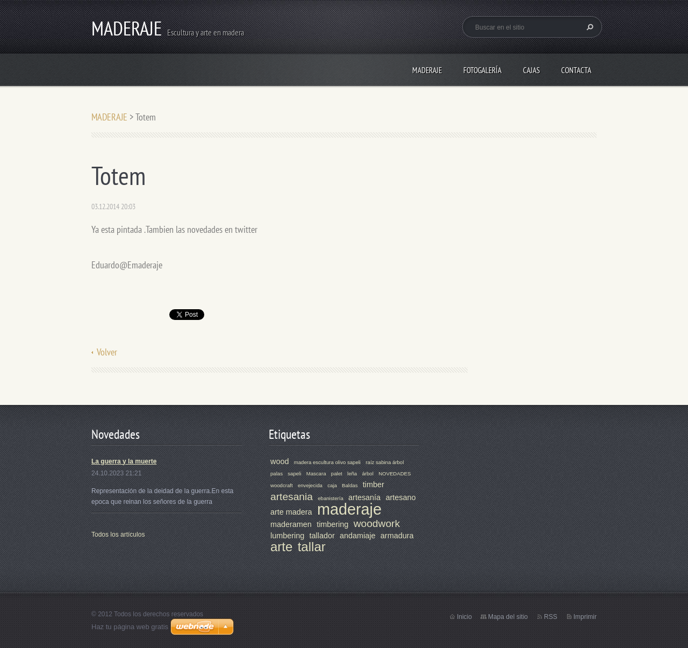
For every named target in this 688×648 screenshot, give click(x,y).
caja (332, 485)
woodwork (377, 523)
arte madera (291, 512)
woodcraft (281, 485)
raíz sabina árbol (385, 462)
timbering (332, 524)
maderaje (349, 509)
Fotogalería (482, 70)
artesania (291, 496)
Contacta (576, 70)
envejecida (310, 485)
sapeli (294, 473)
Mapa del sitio (508, 617)
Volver (107, 352)
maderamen (291, 524)
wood (279, 461)
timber (373, 484)
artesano (400, 497)
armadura (397, 535)
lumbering (287, 535)
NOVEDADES (394, 473)
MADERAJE (427, 70)
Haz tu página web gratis (129, 627)
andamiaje (357, 535)
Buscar (588, 27)
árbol (367, 473)
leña (352, 473)
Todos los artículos (118, 534)
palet (336, 473)
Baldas (349, 485)
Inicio (464, 617)
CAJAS (531, 70)
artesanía (364, 497)
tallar (312, 546)
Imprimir (585, 617)
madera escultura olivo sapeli (327, 462)
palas (276, 473)
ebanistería (330, 498)
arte (281, 546)
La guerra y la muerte (123, 461)
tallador (322, 535)
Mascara (316, 473)
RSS (550, 617)
